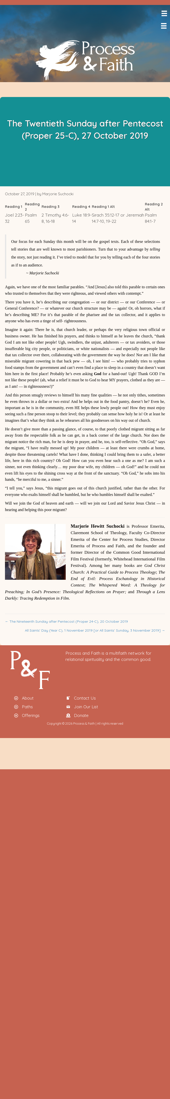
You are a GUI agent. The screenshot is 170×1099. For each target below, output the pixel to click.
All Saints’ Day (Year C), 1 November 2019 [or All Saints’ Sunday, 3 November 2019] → (95, 630)
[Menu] (164, 13)
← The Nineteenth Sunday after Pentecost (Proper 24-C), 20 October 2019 (66, 621)
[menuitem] (169, 36)
